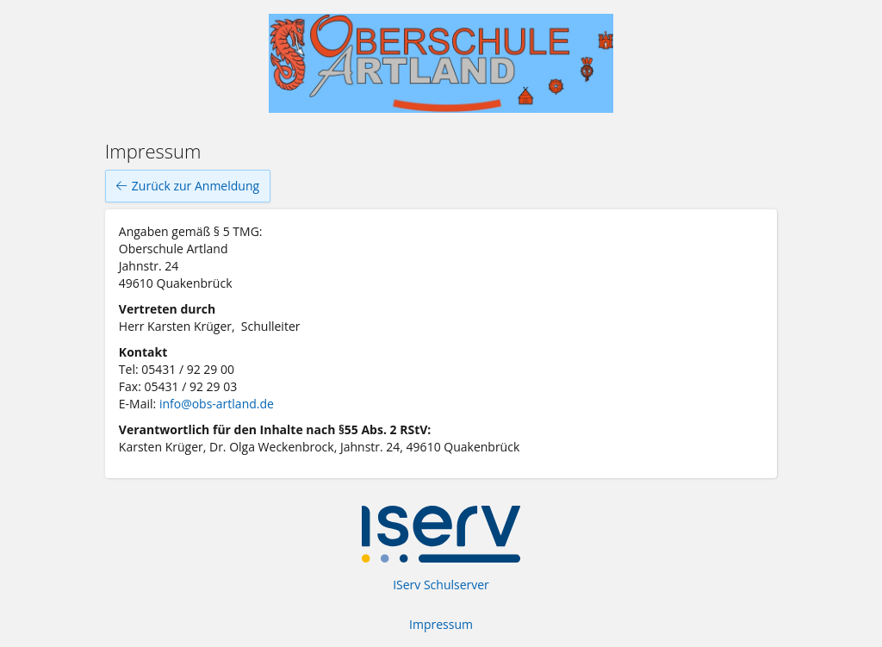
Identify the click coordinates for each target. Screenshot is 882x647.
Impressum (441, 624)
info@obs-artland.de (216, 403)
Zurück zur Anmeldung (187, 186)
